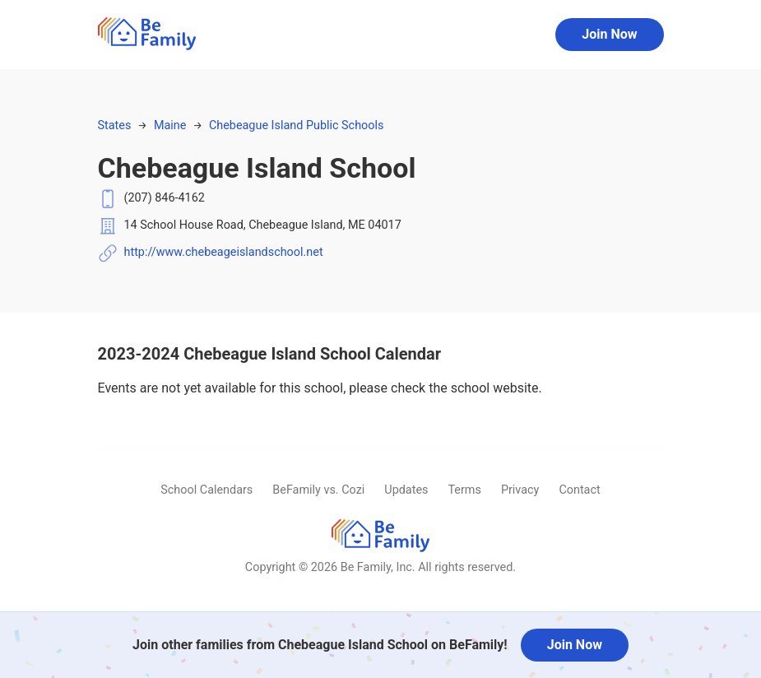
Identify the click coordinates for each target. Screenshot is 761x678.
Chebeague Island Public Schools (296, 125)
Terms (464, 490)
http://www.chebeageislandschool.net (223, 252)
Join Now (609, 34)
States (115, 125)
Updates (406, 490)
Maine (170, 125)
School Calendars (206, 490)
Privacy (520, 490)
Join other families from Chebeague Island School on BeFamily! (320, 644)
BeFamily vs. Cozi (318, 490)
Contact (579, 490)
